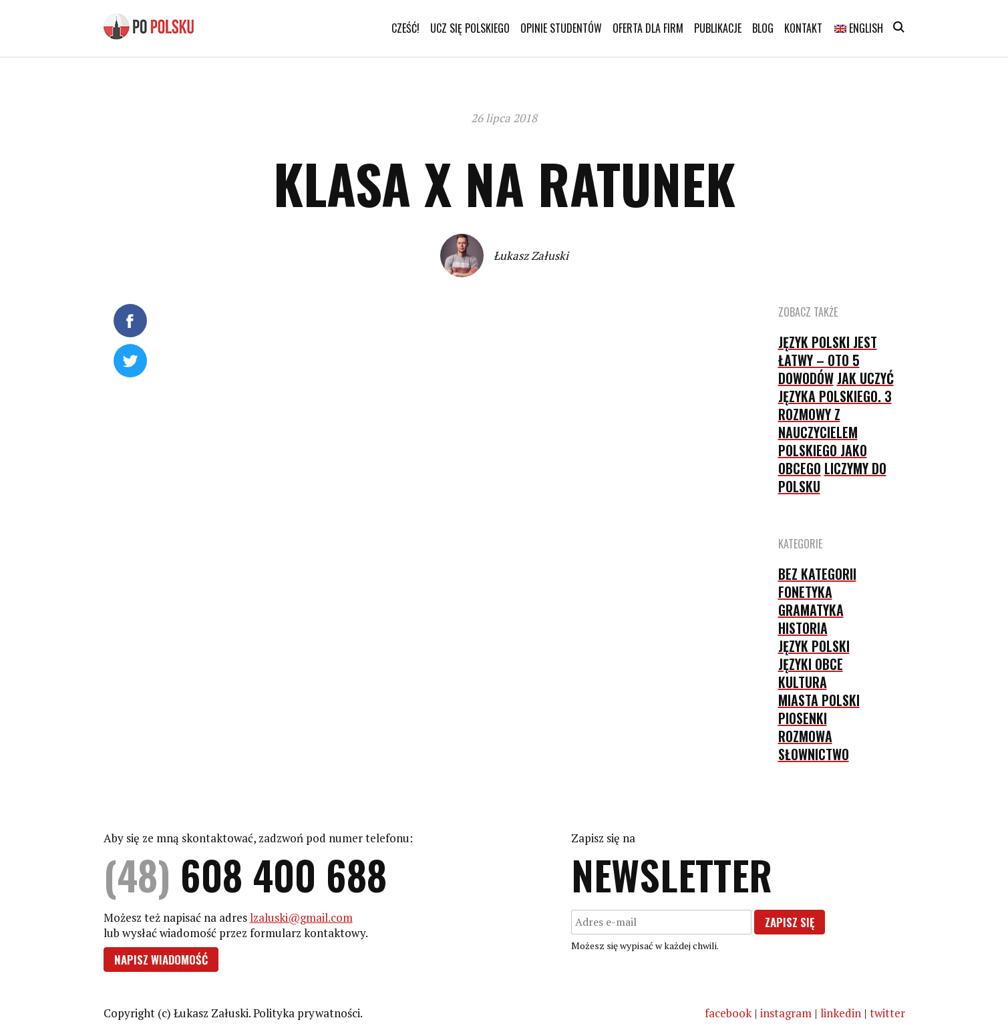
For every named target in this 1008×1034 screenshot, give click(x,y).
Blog (763, 28)
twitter (887, 1013)
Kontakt (803, 28)
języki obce (810, 664)
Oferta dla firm (648, 28)
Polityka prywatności (306, 1013)
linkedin (840, 1013)
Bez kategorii (817, 574)
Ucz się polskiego (470, 28)
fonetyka (805, 592)
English (858, 28)
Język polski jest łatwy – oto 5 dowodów (827, 360)
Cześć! (405, 28)
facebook (728, 1013)
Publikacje (717, 28)
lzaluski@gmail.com (301, 917)
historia (803, 628)
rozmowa (805, 736)
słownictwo (813, 754)
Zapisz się (789, 922)
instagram (786, 1013)
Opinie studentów (561, 28)
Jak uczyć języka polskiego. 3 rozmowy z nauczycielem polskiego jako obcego (836, 423)
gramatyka (811, 610)
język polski (814, 646)
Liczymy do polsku (832, 477)
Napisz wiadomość (161, 959)
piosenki (802, 718)
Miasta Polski (819, 700)
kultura (802, 682)
